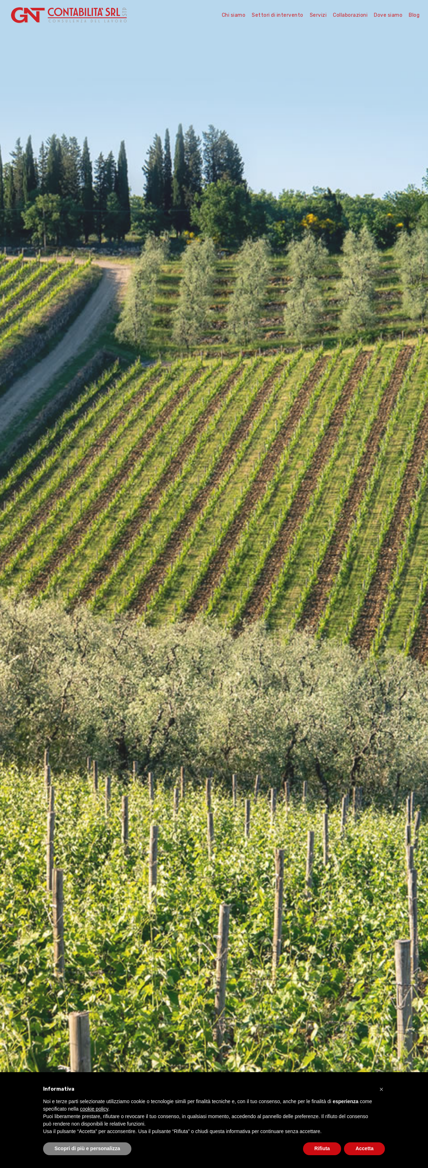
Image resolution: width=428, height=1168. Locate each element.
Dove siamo (388, 15)
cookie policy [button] (94, 1109)
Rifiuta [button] (322, 1148)
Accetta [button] (364, 1148)
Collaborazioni (350, 15)
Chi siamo (234, 15)
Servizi (318, 15)
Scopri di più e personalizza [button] (87, 1148)
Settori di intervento (277, 15)
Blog (414, 15)
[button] (381, 1089)
